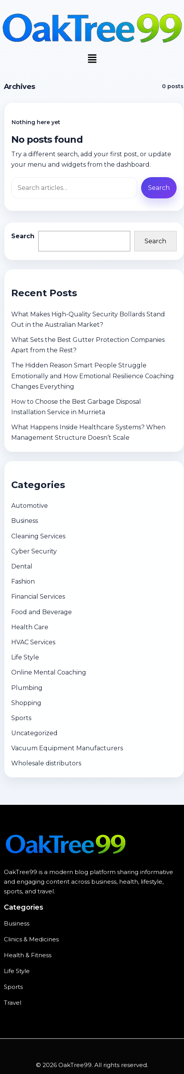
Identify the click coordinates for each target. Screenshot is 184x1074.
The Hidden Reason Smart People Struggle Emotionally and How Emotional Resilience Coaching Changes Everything (92, 376)
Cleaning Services (38, 536)
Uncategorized (34, 733)
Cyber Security (34, 551)
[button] (92, 59)
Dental (21, 566)
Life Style (25, 657)
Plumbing (27, 688)
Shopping (26, 703)
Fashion (23, 581)
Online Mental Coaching (48, 672)
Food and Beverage (41, 612)
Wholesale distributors (46, 763)
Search (22, 236)
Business (24, 520)
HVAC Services (33, 642)
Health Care (29, 627)
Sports (21, 718)
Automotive (29, 505)
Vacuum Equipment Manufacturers (67, 748)
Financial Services (38, 596)
